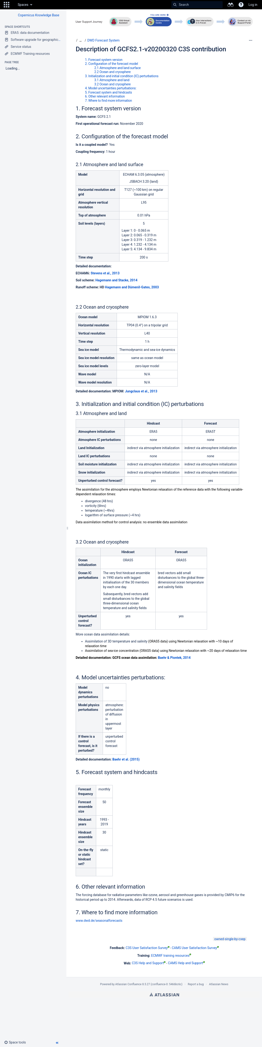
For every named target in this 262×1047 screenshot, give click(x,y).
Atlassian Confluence (128, 984)
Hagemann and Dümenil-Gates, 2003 (132, 287)
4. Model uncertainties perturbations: (110, 88)
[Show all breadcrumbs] (80, 40)
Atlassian (164, 994)
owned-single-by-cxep (229, 939)
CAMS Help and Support (186, 963)
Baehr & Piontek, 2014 (174, 658)
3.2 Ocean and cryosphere (112, 84)
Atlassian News (218, 984)
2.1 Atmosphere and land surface (117, 68)
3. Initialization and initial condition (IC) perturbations (121, 76)
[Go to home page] (13, 4)
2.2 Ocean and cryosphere (112, 72)
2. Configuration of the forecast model (111, 64)
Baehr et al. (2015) (126, 759)
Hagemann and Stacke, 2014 (116, 280)
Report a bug (196, 984)
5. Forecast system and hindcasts (108, 92)
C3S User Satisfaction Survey (147, 948)
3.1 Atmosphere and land (111, 80)
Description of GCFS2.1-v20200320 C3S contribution (151, 49)
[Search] (175, 5)
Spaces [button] (23, 5)
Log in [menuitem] (252, 5)
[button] (6, 4)
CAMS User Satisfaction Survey (195, 948)
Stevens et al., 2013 (105, 273)
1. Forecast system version (103, 60)
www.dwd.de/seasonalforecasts (99, 920)
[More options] (250, 40)
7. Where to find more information (108, 100)
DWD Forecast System (103, 40)
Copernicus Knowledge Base (38, 15)
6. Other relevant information (105, 96)
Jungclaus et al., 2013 (141, 391)
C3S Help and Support (148, 963)
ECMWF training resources (171, 955)
